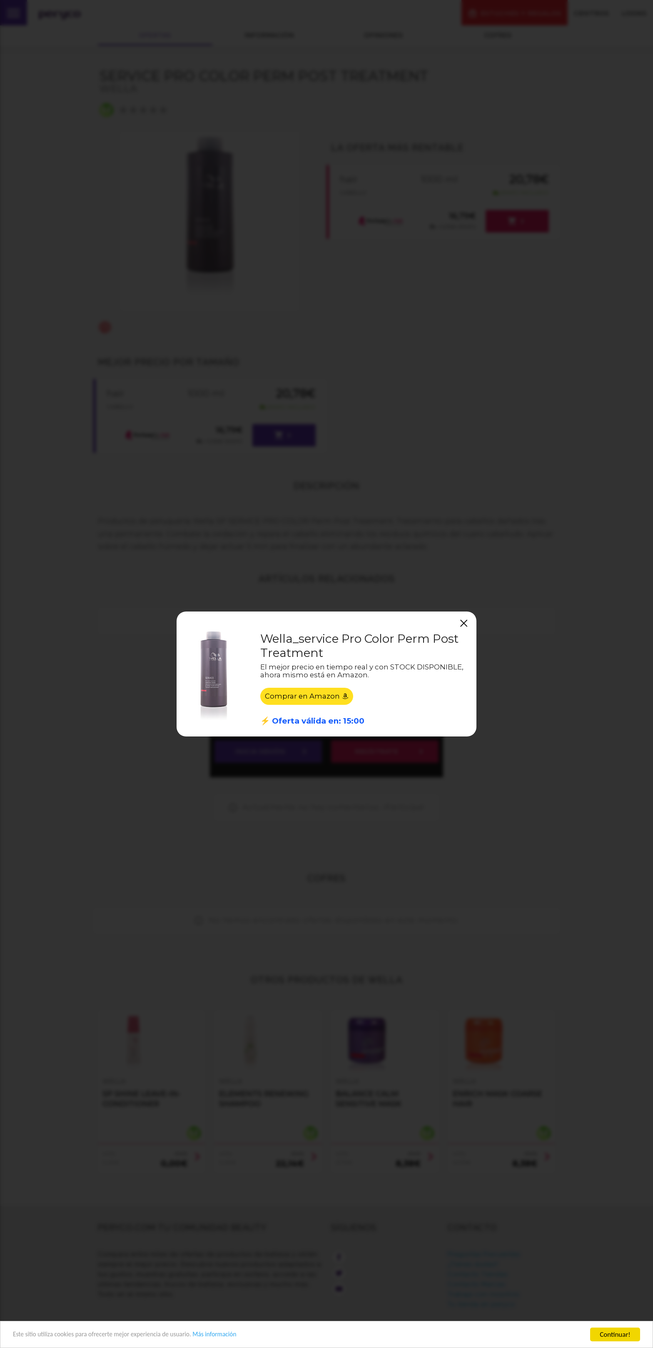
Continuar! (615, 1334)
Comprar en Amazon (307, 696)
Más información (236, 1335)
